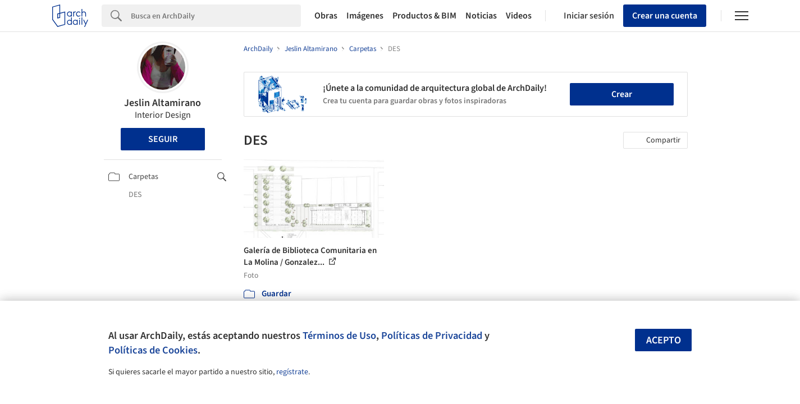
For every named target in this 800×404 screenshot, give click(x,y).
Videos (519, 15)
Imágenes (364, 15)
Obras (325, 15)
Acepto (663, 340)
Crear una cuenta (664, 16)
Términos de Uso (339, 335)
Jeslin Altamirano (162, 103)
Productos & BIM (424, 15)
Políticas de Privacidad (431, 335)
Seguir (162, 139)
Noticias (481, 15)
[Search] (216, 15)
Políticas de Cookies (153, 350)
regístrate (292, 372)
